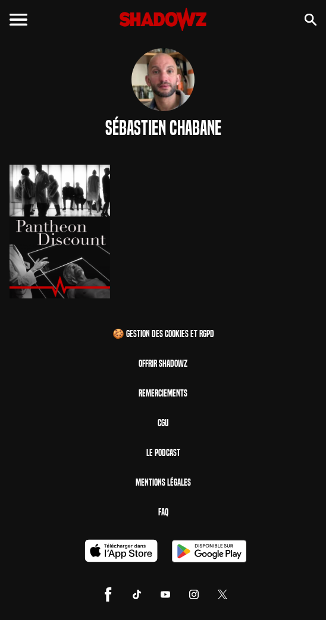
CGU (163, 423)
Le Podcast (163, 452)
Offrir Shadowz (163, 363)
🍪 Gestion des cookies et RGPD (163, 333)
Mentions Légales (163, 482)
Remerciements (163, 393)
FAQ (163, 512)
